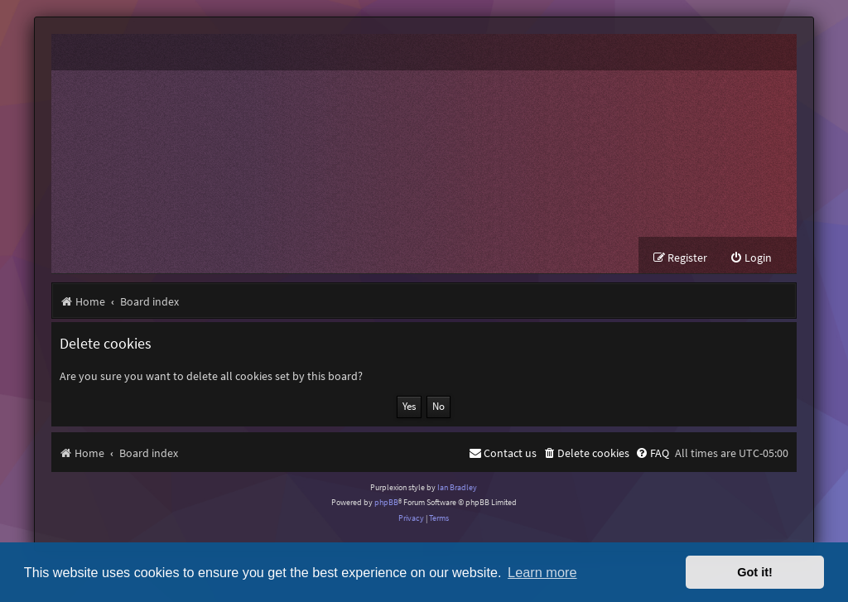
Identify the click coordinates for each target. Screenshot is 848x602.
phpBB (386, 502)
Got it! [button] (755, 572)
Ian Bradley (457, 487)
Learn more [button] (542, 572)
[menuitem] (751, 258)
